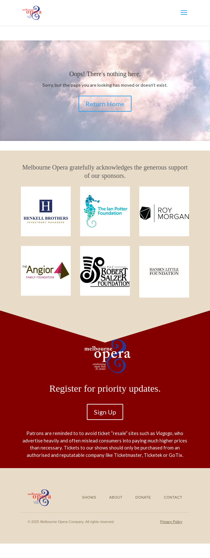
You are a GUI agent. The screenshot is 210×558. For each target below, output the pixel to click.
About (116, 497)
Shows (89, 497)
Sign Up (105, 412)
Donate (143, 497)
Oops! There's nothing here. (105, 73)
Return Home (105, 104)
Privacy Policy (171, 522)
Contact (173, 497)
